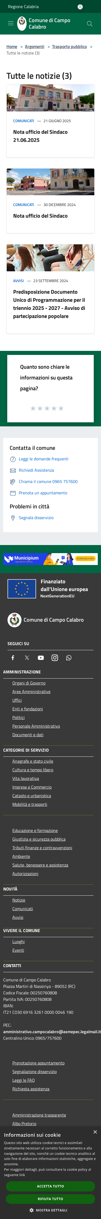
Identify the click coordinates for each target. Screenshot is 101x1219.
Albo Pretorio (24, 1123)
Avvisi (18, 280)
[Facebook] (13, 657)
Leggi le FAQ (23, 1080)
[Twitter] (26, 657)
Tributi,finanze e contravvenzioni (42, 847)
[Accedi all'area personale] (80, 7)
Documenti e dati (28, 734)
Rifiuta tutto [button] (50, 1199)
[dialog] (50, 1172)
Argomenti (34, 46)
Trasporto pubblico (69, 46)
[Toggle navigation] (11, 23)
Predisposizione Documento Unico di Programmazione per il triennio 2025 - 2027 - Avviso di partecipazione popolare (49, 303)
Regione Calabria (23, 6)
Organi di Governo (28, 683)
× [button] (95, 1132)
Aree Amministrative (31, 691)
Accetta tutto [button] (50, 1186)
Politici (18, 717)
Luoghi (18, 941)
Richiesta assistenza (30, 1089)
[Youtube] (40, 657)
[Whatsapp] (68, 657)
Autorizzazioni (25, 873)
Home (11, 46)
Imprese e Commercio (32, 787)
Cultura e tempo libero (32, 769)
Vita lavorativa (25, 778)
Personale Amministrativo (36, 726)
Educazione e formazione (35, 830)
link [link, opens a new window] (22, 1175)
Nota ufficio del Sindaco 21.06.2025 (40, 136)
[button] (50, 1210)
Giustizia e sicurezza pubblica (39, 839)
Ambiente (21, 856)
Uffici (17, 700)
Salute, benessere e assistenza (40, 865)
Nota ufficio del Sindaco (40, 215)
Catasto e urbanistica (31, 795)
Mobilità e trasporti (29, 804)
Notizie (18, 900)
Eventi (18, 950)
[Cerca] (89, 23)
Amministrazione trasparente (39, 1115)
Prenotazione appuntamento (38, 1063)
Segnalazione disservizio (34, 1071)
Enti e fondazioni (27, 709)
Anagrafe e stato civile (32, 761)
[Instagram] (54, 657)
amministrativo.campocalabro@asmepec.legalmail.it (52, 1031)
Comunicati (23, 121)
